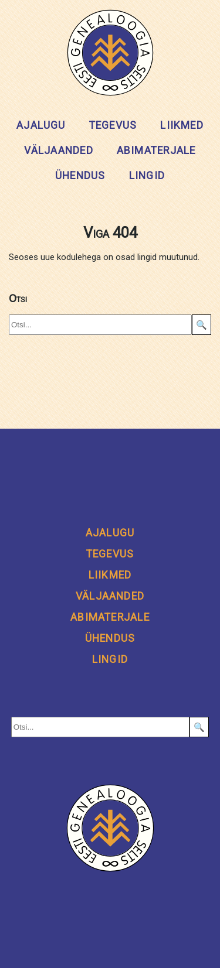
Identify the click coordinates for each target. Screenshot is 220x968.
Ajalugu (41, 125)
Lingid (147, 176)
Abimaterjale (156, 150)
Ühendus (80, 176)
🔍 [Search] (201, 325)
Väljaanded (58, 150)
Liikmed (182, 125)
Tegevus (113, 125)
